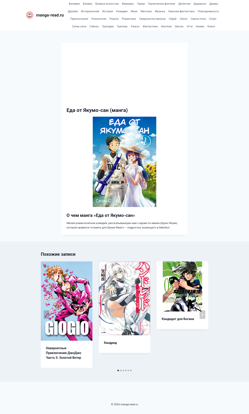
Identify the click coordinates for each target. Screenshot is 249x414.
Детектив (184, 3)
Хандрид (110, 343)
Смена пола (198, 18)
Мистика (146, 11)
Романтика (129, 18)
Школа (179, 26)
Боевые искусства (107, 3)
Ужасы (135, 26)
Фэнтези (166, 26)
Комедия (122, 11)
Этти (190, 26)
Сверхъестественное (152, 18)
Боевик (87, 3)
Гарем (141, 3)
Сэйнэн (94, 26)
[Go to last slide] (46, 314)
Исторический (90, 11)
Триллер (122, 26)
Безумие (74, 3)
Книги (211, 26)
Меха (134, 11)
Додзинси (200, 3)
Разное (114, 18)
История (107, 11)
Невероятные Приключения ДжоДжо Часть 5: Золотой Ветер (63, 353)
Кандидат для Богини (178, 319)
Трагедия (108, 26)
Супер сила (79, 26)
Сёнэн (184, 18)
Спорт (213, 18)
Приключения (79, 18)
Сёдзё (172, 18)
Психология (98, 18)
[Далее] (202, 314)
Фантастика (150, 26)
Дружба (73, 11)
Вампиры (128, 3)
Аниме (200, 26)
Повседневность (208, 11)
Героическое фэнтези (161, 3)
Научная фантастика (181, 11)
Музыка (160, 11)
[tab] (118, 370)
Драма (213, 3)
